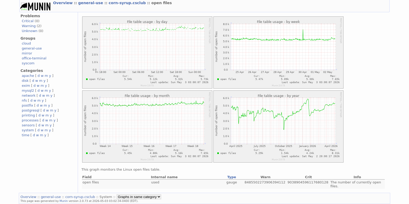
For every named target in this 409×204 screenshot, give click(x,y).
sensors (28, 125)
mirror (27, 53)
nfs (24, 100)
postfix (27, 105)
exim (26, 86)
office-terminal (34, 58)
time (25, 135)
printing (28, 115)
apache (28, 76)
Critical (27, 21)
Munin (63, 200)
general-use (91, 3)
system (28, 130)
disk (25, 81)
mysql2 (28, 90)
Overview (63, 3)
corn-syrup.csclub (128, 3)
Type (231, 177)
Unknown (29, 31)
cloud (26, 43)
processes (30, 120)
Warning (28, 26)
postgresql (30, 110)
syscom (28, 63)
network (28, 95)
